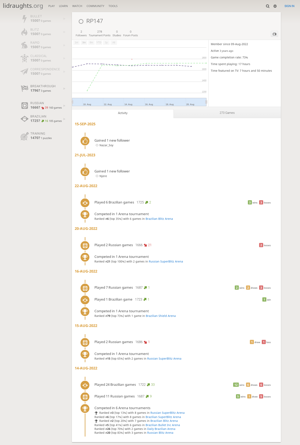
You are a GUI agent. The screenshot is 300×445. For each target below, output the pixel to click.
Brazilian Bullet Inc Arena (163, 425)
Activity (122, 113)
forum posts (130, 33)
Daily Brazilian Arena (161, 429)
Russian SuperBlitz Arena (166, 261)
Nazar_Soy (103, 145)
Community (95, 6)
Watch (77, 6)
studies (117, 33)
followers (81, 33)
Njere (100, 176)
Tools (113, 6)
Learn (63, 6)
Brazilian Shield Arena (161, 316)
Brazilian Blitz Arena (159, 219)
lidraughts (23, 5)
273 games (227, 113)
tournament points (100, 33)
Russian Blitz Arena (160, 433)
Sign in (289, 6)
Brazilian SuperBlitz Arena (163, 417)
